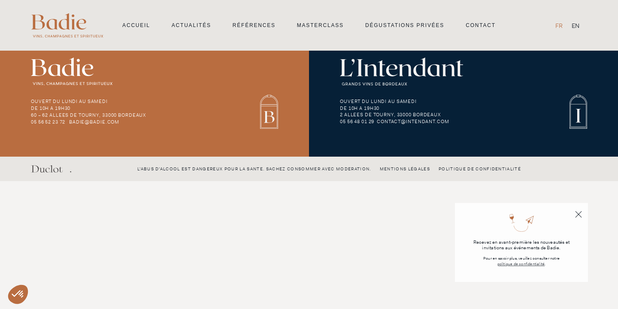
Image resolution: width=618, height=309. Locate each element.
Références (254, 25)
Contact (481, 25)
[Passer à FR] (559, 25)
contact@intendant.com (413, 121)
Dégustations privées (404, 25)
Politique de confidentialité (480, 169)
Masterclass (320, 25)
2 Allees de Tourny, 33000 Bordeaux (390, 115)
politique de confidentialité (521, 264)
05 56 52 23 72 (48, 122)
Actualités (191, 25)
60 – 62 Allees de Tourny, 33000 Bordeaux (88, 115)
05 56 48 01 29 (357, 121)
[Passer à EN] (575, 25)
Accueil (136, 25)
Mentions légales (405, 169)
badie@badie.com (94, 122)
